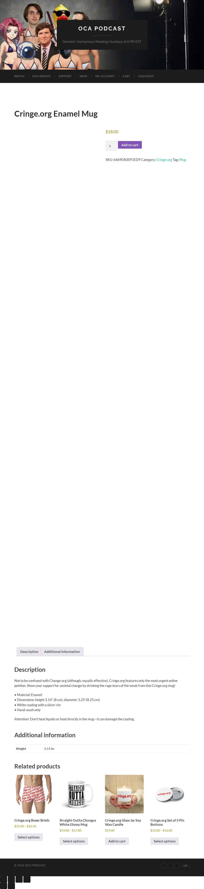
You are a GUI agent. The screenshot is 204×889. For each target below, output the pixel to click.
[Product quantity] (111, 146)
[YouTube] (163, 865)
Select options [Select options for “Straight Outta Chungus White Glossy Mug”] (74, 841)
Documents (41, 76)
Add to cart (129, 145)
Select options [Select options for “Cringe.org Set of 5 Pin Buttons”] (165, 841)
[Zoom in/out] (3, 879)
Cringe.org (164, 160)
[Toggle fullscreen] (11, 879)
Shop (83, 76)
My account (105, 76)
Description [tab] (29, 651)
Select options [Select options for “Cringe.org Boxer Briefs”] (28, 837)
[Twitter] (170, 865)
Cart (126, 76)
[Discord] (177, 865)
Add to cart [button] (117, 841)
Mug (182, 160)
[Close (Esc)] (26, 879)
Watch (19, 76)
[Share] (19, 879)
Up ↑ (187, 865)
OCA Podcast (102, 28)
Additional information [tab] (62, 651)
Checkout (146, 76)
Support (65, 76)
